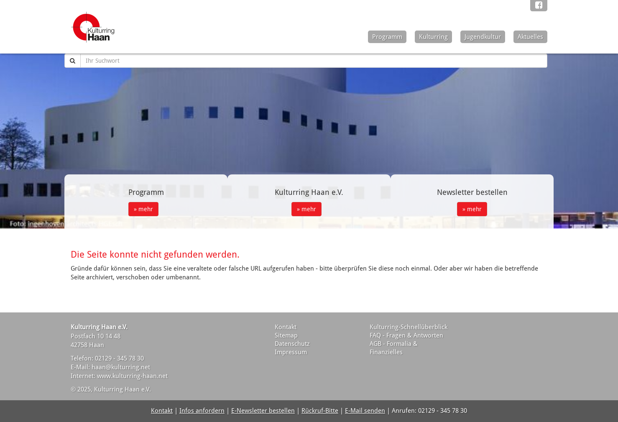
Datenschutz (292, 344)
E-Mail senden (365, 410)
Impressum (291, 352)
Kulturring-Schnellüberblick (408, 327)
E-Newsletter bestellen (263, 410)
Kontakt (285, 327)
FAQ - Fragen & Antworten (406, 335)
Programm (387, 37)
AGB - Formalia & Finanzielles (394, 348)
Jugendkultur (483, 37)
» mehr (143, 209)
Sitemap (286, 335)
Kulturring (433, 37)
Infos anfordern (202, 410)
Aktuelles (530, 37)
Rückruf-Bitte (319, 410)
